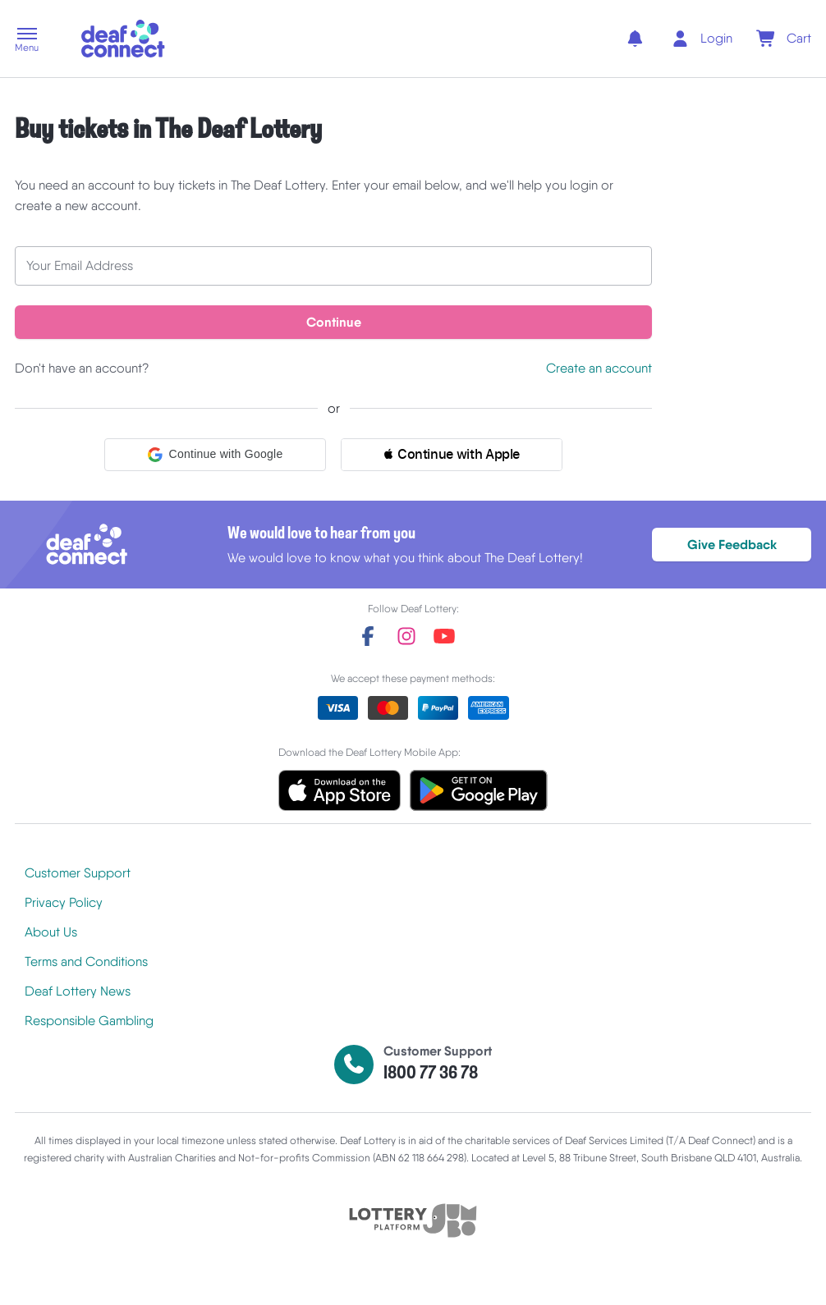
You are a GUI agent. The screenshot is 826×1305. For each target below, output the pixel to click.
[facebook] (368, 637)
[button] (27, 41)
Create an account (599, 369)
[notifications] (634, 38)
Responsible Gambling (89, 1021)
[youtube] (444, 637)
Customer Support (78, 873)
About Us (51, 933)
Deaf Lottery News (78, 992)
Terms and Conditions (86, 962)
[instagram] (406, 637)
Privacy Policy (64, 903)
